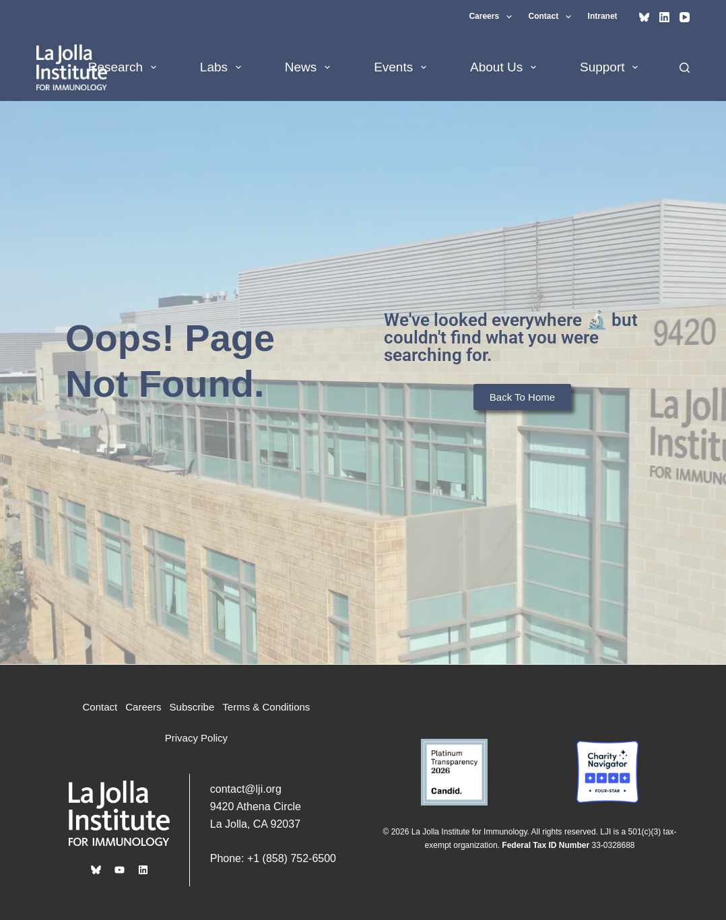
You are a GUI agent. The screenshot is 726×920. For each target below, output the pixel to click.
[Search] (685, 68)
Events (403, 67)
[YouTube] (685, 17)
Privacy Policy (196, 738)
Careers (493, 17)
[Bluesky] (644, 17)
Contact (552, 17)
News (310, 67)
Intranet (603, 16)
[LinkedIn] (664, 17)
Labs (223, 67)
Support (611, 67)
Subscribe (192, 707)
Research (125, 67)
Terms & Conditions (266, 707)
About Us (505, 67)
